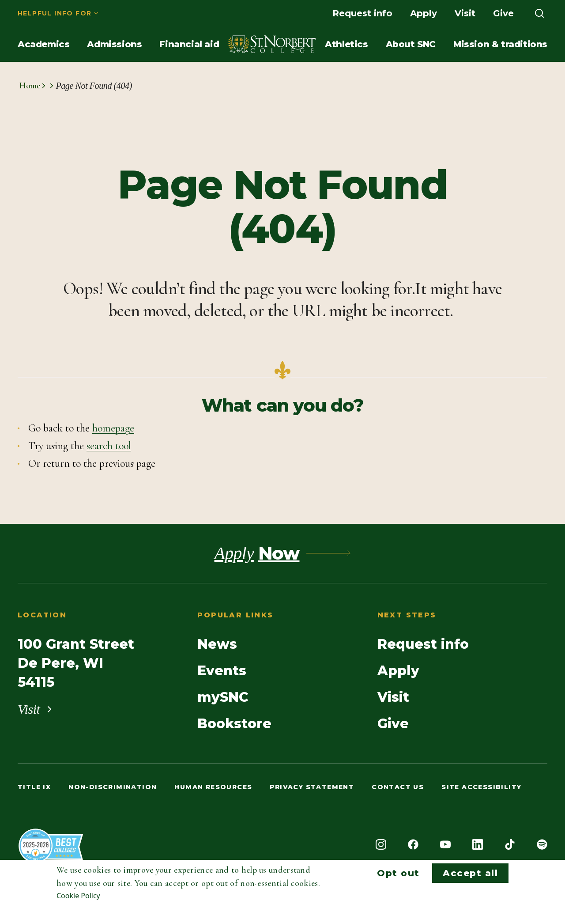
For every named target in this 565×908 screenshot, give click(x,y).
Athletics (346, 44)
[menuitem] (58, 13)
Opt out (398, 873)
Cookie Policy (78, 895)
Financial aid (189, 44)
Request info (362, 13)
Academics (43, 44)
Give (503, 13)
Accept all (470, 873)
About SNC (411, 44)
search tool (109, 445)
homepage (113, 428)
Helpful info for (54, 13)
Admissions (114, 44)
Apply (423, 13)
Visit (465, 13)
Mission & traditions (500, 44)
